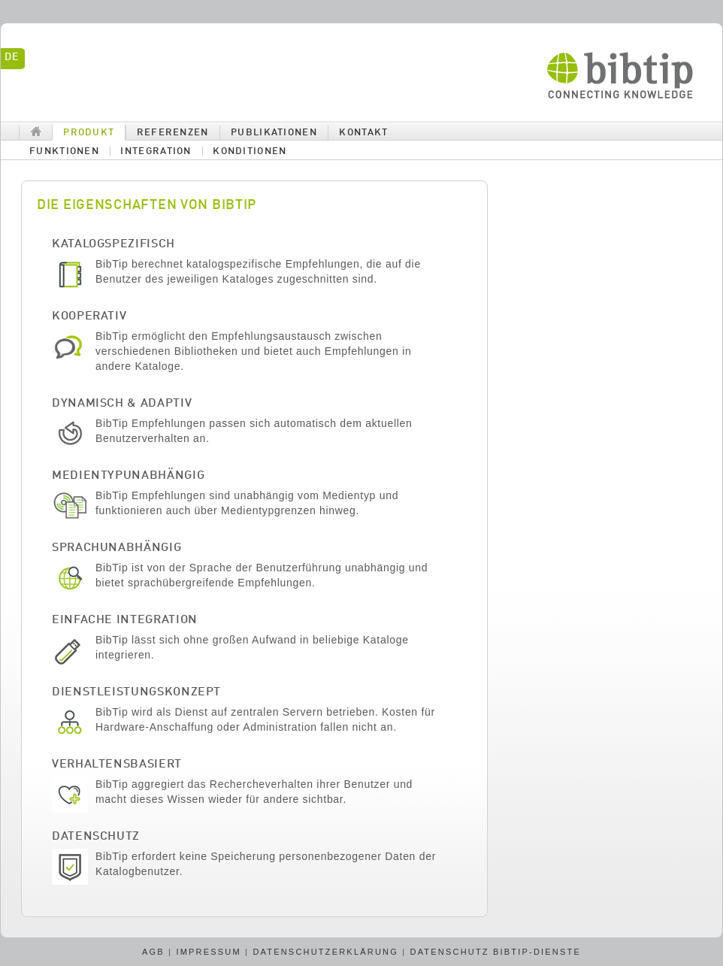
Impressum (208, 951)
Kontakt (363, 133)
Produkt (88, 133)
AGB (153, 951)
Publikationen (274, 133)
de (11, 57)
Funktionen (64, 151)
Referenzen (173, 133)
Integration (155, 151)
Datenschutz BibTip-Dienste (496, 951)
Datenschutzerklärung (325, 951)
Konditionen (249, 151)
